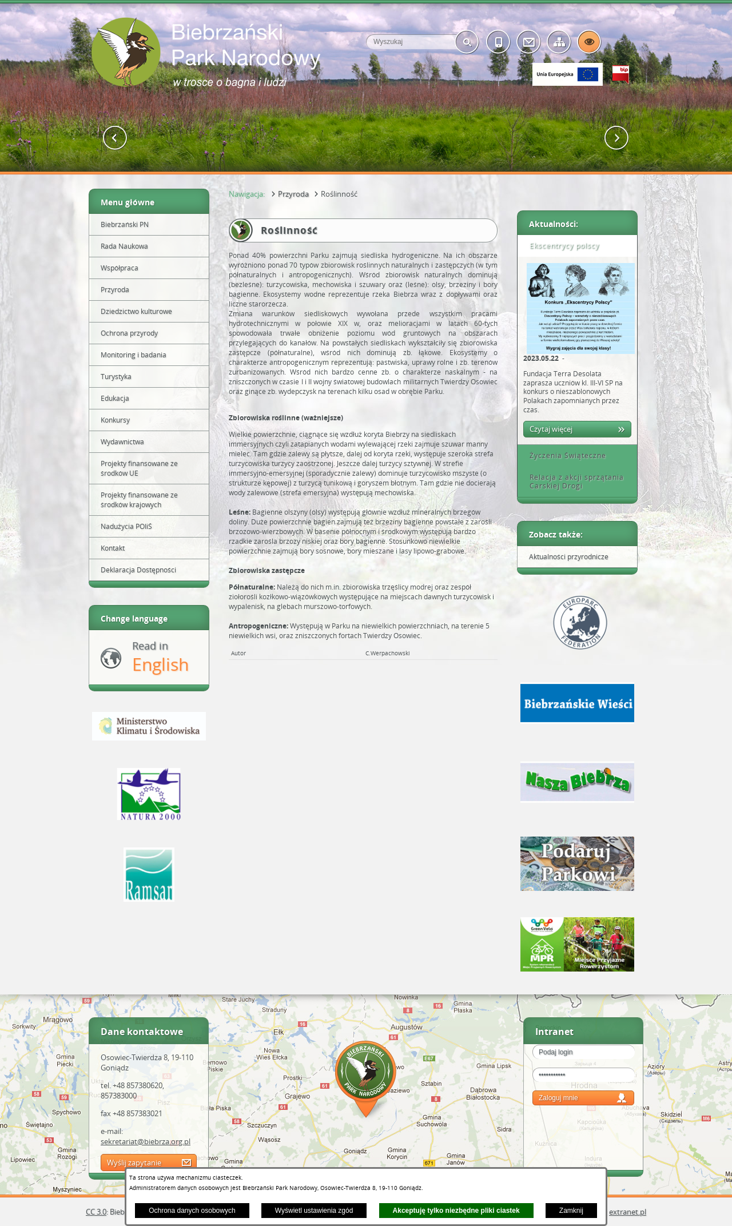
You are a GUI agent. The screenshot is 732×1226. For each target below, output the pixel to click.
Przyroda (293, 194)
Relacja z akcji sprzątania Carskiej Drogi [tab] (573, 481)
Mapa (366, 1081)
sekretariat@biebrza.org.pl (145, 1141)
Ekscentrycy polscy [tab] (560, 245)
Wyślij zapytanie (134, 1162)
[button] (115, 138)
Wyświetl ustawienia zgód (314, 1211)
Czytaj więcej (551, 429)
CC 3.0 (96, 1212)
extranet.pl (627, 1212)
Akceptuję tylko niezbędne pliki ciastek (456, 1211)
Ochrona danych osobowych (192, 1211)
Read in (160, 657)
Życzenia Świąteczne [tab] (564, 455)
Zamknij (571, 1211)
